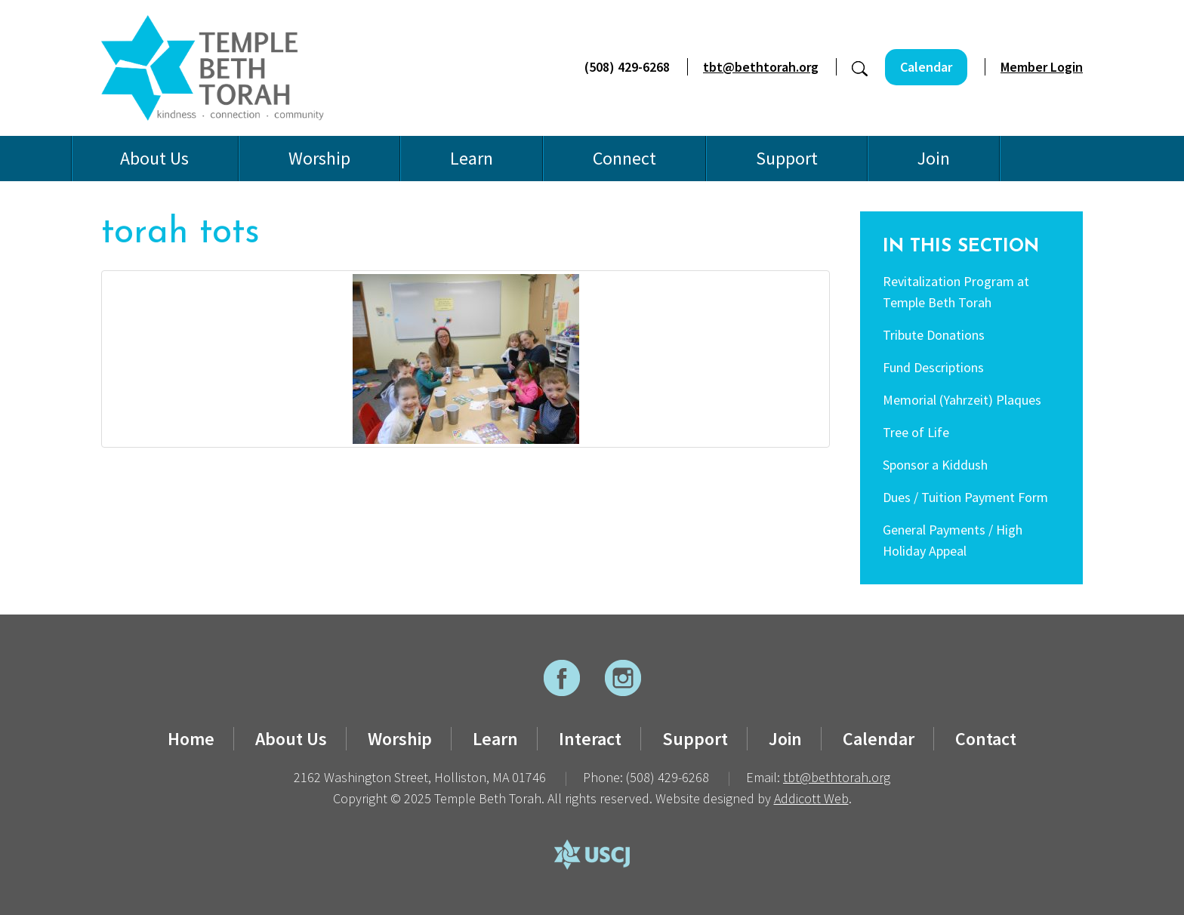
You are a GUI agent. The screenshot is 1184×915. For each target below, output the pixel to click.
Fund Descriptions (933, 367)
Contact (985, 738)
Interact (590, 738)
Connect (624, 158)
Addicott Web (811, 798)
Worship (319, 158)
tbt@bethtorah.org (761, 66)
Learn (471, 158)
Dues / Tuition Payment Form (965, 497)
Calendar (926, 66)
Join (933, 158)
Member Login (1042, 66)
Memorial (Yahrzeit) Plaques (962, 399)
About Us (154, 158)
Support (787, 158)
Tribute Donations (934, 335)
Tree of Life (916, 432)
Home (191, 738)
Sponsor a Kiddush (935, 464)
